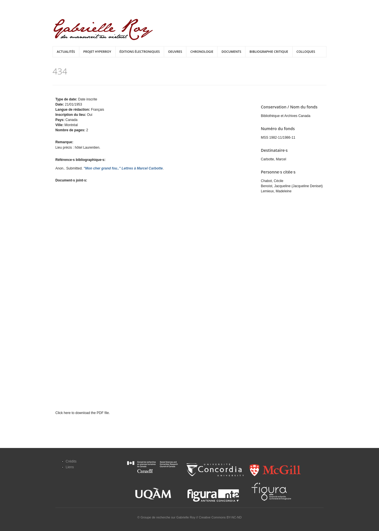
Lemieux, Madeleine (276, 191)
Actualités (66, 51)
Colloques (306, 51)
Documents (231, 51)
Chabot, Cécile (272, 181)
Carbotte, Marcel (273, 159)
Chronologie (201, 51)
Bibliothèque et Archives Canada (285, 116)
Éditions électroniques (140, 51)
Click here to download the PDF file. (82, 413)
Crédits (71, 461)
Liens (70, 467)
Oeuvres (175, 51)
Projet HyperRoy (97, 51)
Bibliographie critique (268, 51)
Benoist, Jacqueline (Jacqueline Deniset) (292, 186)
